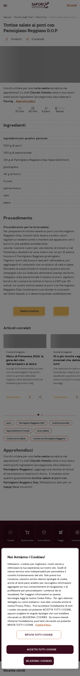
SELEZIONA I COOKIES (39, 660)
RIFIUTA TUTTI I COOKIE (39, 634)
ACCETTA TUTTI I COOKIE (41, 649)
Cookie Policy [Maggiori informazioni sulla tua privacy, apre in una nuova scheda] (43, 624)
